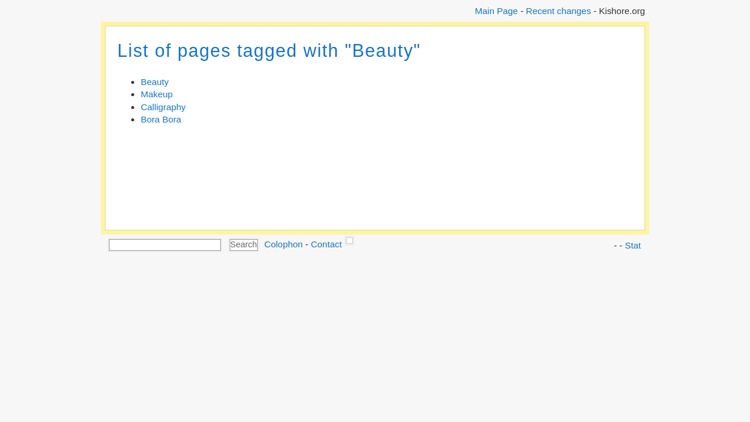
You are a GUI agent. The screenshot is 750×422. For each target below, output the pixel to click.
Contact (326, 244)
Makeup (157, 94)
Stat (632, 245)
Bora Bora (161, 119)
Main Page (496, 11)
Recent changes (558, 11)
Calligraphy (163, 107)
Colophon (283, 244)
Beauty (155, 82)
